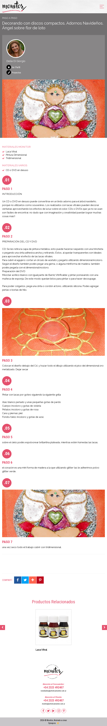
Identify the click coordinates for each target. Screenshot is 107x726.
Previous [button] (2, 627)
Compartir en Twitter (25, 580)
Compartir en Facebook (17, 580)
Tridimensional (13, 158)
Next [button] (104, 627)
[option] (53, 108)
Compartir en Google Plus (32, 580)
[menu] (102, 6)
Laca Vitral (11, 151)
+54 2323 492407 (53, 687)
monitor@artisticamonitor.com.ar (53, 704)
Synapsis (52, 723)
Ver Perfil (16, 67)
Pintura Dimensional (16, 155)
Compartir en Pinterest (40, 580)
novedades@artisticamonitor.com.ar (53, 691)
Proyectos (16, 72)
